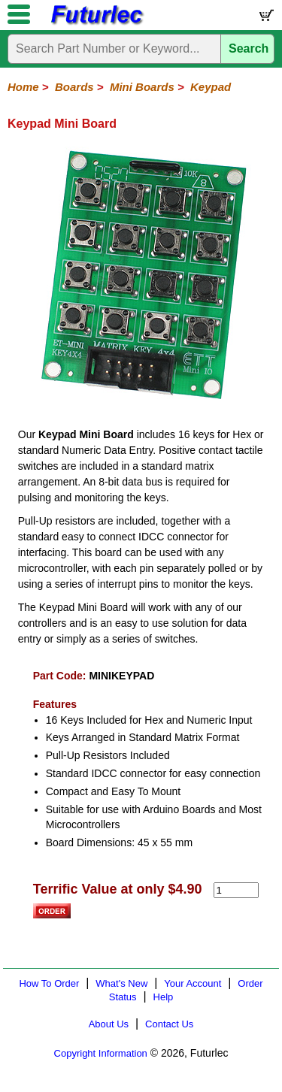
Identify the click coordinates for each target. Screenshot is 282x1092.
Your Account (192, 983)
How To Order (49, 983)
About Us (109, 1024)
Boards (74, 86)
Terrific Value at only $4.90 (117, 889)
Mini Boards (142, 86)
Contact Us (169, 1024)
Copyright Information (100, 1053)
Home (23, 86)
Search (248, 48)
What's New (121, 983)
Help (163, 997)
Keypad (210, 86)
